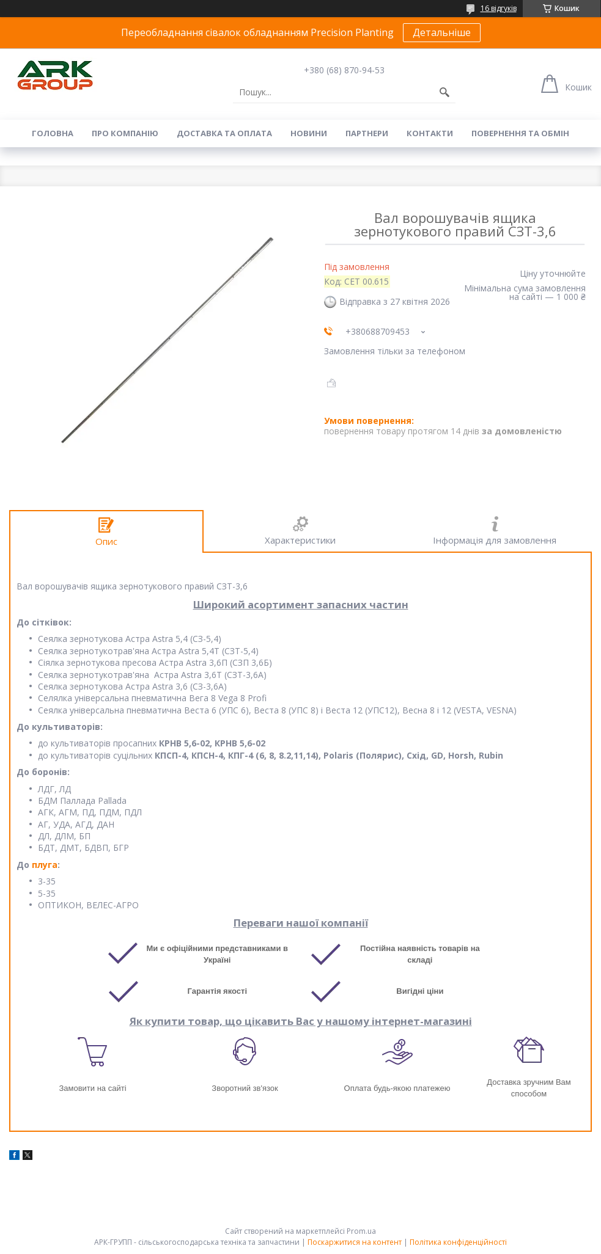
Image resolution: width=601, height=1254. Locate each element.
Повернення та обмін (520, 133)
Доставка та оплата (224, 133)
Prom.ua (361, 1231)
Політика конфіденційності (458, 1242)
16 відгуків (499, 8)
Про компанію (125, 133)
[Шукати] (444, 92)
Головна (52, 133)
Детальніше (442, 32)
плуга (44, 864)
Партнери (366, 133)
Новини (308, 133)
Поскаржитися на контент (355, 1242)
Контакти (430, 133)
